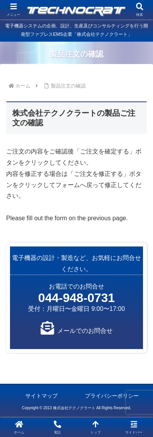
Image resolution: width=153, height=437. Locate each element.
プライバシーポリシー (112, 396)
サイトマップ (41, 396)
